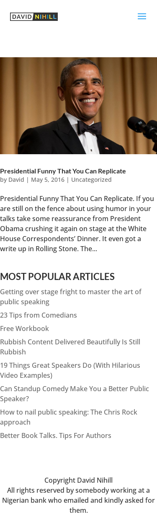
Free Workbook (24, 328)
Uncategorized (91, 179)
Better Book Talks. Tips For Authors (55, 435)
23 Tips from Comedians (38, 315)
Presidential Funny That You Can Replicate (63, 171)
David (16, 179)
